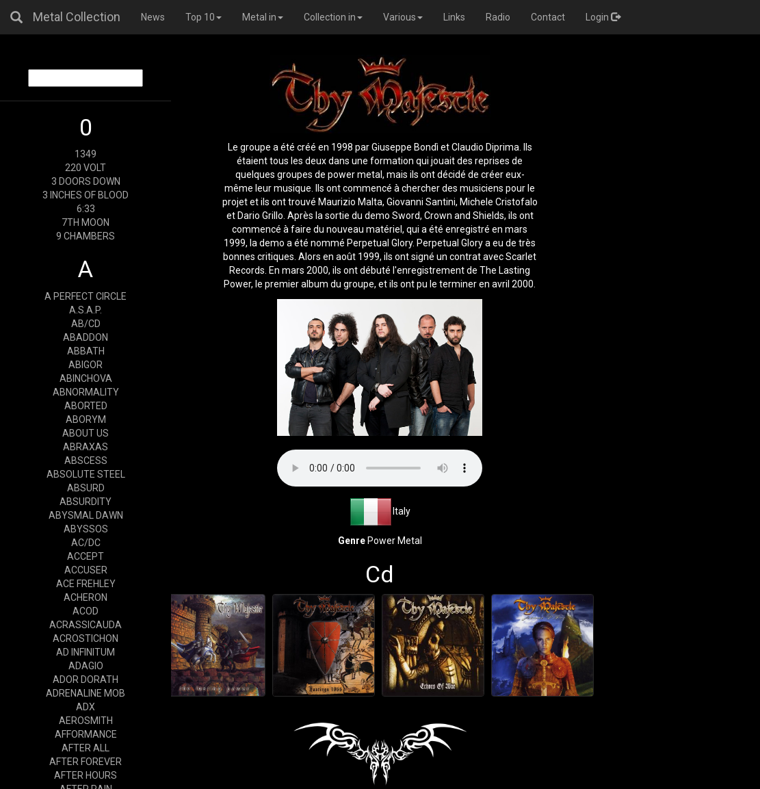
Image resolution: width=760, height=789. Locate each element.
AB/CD (86, 323)
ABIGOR (85, 364)
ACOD (86, 611)
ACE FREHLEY (86, 583)
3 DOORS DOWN (85, 181)
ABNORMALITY (86, 392)
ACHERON (85, 597)
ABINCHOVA (86, 378)
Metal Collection (76, 17)
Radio (498, 17)
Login (603, 17)
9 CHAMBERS (85, 236)
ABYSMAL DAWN (86, 515)
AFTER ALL (85, 747)
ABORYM (86, 419)
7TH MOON (85, 222)
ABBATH (86, 351)
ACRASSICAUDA (85, 624)
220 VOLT (85, 167)
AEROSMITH (86, 720)
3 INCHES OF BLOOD (85, 195)
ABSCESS (85, 460)
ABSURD (86, 487)
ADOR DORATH (85, 679)
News (153, 17)
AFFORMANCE (86, 734)
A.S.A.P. (85, 310)
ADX (85, 706)
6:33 (86, 208)
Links (454, 17)
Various (403, 17)
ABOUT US (85, 433)
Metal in (262, 17)
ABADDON (85, 337)
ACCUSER (85, 570)
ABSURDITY (86, 501)
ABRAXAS (85, 446)
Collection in (333, 17)
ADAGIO (85, 665)
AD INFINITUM (85, 652)
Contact (548, 17)
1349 (85, 153)
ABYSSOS (86, 528)
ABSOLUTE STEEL (86, 474)
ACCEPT (85, 556)
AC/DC (86, 542)
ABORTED (85, 405)
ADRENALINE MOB (85, 693)
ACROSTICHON (85, 638)
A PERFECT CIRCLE (85, 296)
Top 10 (203, 17)
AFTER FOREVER (85, 761)
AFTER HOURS (85, 775)
